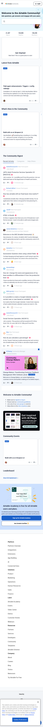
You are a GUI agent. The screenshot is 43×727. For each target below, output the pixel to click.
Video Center (12, 610)
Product (10, 574)
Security (21, 694)
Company (11, 653)
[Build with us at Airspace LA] (20, 129)
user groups (20, 404)
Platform (11, 542)
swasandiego (10, 267)
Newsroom (11, 673)
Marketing (11, 578)
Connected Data (13, 566)
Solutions (11, 570)
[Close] (38, 713)
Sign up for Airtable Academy (21, 518)
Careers (10, 661)
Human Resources (14, 586)
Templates (11, 646)
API (21, 699)
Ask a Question (22, 406)
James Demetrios (11, 229)
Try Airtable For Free (15, 677)
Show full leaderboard (11, 478)
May (7, 332)
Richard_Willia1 (11, 188)
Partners (11, 629)
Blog (9, 665)
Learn (10, 598)
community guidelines (23, 402)
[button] (2, 4)
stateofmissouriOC (12, 167)
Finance (10, 594)
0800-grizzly (10, 291)
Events (10, 606)
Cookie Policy (11, 726)
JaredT (8, 210)
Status (10, 669)
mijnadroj (9, 248)
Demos (10, 614)
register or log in (20, 400)
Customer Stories (14, 618)
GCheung (9, 351)
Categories (20, 161)
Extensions (11, 554)
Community (12, 641)
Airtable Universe (14, 650)
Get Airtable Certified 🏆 (21, 523)
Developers (11, 637)
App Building (12, 558)
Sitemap (21, 704)
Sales (10, 590)
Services (11, 633)
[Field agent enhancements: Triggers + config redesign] (20, 85)
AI (8, 562)
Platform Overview (14, 546)
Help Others (31, 161)
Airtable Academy (14, 602)
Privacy (21, 709)
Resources (11, 625)
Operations (11, 582)
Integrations (12, 550)
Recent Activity (8, 161)
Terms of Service (29, 726)
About (10, 657)
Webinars (11, 622)
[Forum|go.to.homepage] (12, 3)
